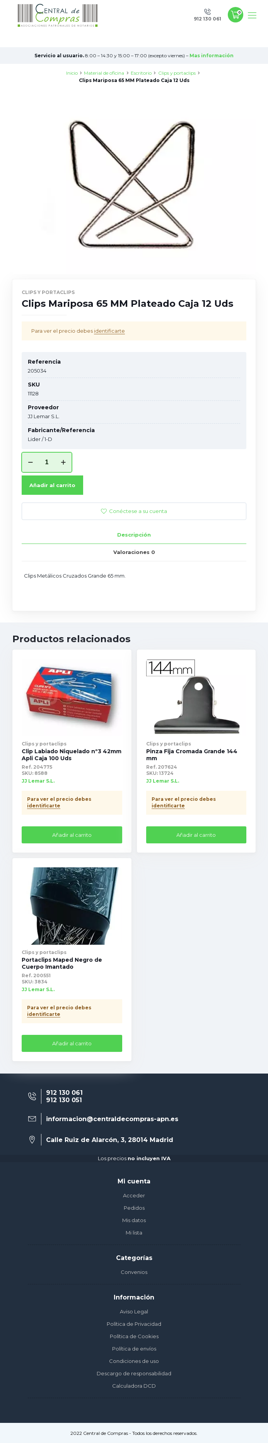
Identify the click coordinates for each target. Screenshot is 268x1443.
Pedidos (134, 1208)
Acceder (134, 1195)
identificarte (109, 331)
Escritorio (141, 73)
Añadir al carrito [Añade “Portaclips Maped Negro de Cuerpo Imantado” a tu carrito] (72, 1043)
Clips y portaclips (177, 73)
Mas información (211, 55)
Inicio (72, 73)
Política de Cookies (134, 1336)
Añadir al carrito (52, 485)
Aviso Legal (134, 1311)
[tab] (134, 535)
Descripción (134, 535)
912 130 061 (64, 1092)
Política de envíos (134, 1349)
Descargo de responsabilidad (134, 1373)
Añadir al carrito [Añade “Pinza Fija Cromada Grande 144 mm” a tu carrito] (196, 835)
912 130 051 (64, 1100)
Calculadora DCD (134, 1386)
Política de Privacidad (134, 1324)
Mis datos (134, 1220)
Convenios (134, 1272)
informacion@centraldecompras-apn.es (112, 1119)
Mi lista (134, 1232)
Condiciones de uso (134, 1361)
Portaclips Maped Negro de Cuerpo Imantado (62, 963)
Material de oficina (104, 73)
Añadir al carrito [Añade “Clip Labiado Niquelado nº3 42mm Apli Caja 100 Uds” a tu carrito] (72, 835)
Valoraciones (134, 552)
